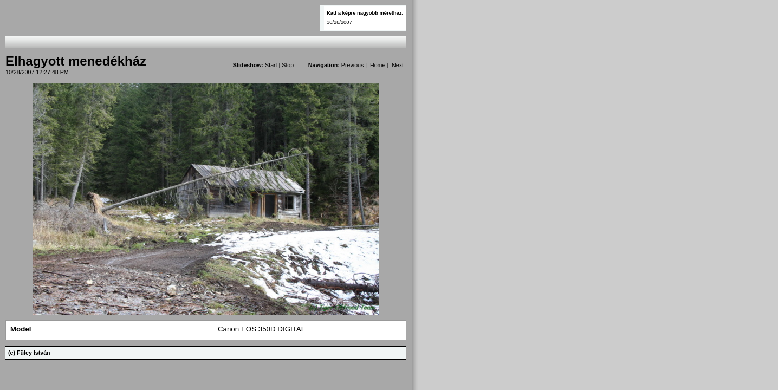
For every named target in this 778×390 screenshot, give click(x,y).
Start (271, 65)
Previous (352, 65)
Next (398, 65)
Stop (288, 65)
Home (377, 65)
